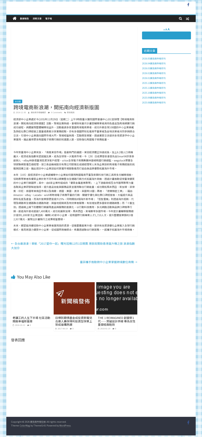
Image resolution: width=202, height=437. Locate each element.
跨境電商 (70, 112)
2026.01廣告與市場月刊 (154, 78)
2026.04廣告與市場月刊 (154, 63)
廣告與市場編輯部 (38, 112)
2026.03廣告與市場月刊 (154, 68)
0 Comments (55, 112)
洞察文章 (37, 18)
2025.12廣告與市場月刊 (154, 82)
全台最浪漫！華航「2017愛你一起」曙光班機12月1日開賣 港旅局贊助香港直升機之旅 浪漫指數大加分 (73, 245)
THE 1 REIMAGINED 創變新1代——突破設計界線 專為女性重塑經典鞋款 (116, 321)
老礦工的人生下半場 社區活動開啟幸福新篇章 (31, 319)
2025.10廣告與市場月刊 (154, 92)
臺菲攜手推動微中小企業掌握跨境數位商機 (108, 262)
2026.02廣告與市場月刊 (154, 73)
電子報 (48, 18)
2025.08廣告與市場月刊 (154, 102)
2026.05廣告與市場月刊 (154, 58)
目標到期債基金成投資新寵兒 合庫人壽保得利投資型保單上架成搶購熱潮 (73, 321)
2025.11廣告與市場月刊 (154, 87)
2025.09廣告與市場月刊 (154, 97)
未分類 (18, 101)
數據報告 (24, 18)
